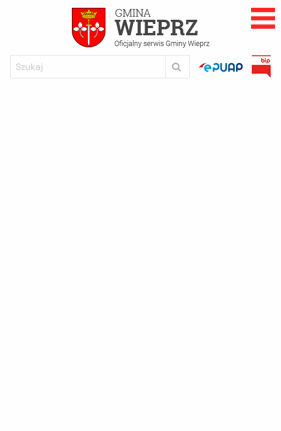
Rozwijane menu (263, 18)
